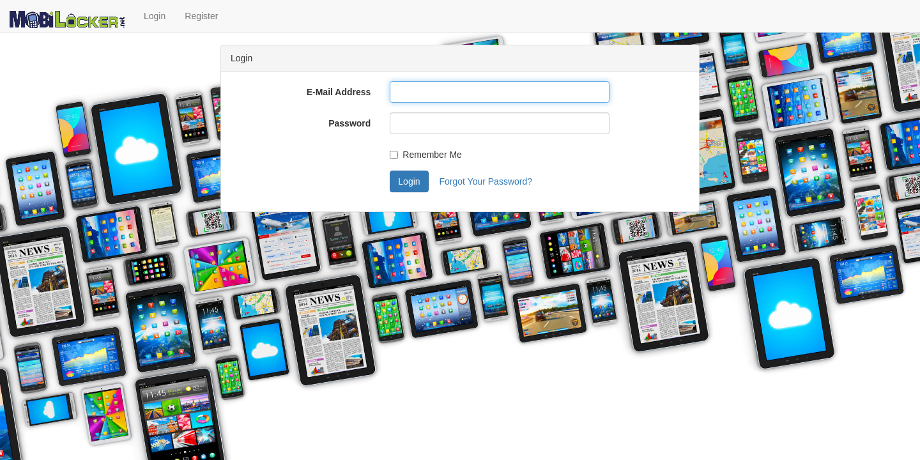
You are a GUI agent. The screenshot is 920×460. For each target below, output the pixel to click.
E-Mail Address (339, 92)
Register (201, 16)
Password (349, 123)
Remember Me (426, 155)
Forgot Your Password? (485, 181)
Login (154, 16)
